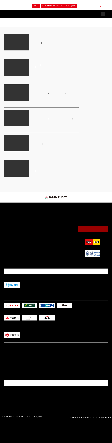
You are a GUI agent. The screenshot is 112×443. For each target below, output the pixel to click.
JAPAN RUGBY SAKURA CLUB (52, 6)
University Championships (38, 219)
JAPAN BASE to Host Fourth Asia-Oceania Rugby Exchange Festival (53, 37)
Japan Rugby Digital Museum (63, 234)
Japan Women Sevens (12, 219)
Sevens (32, 214)
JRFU (63, 120)
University (33, 228)
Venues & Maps (59, 221)
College (32, 233)
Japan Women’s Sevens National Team (48, 120)
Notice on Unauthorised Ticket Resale (51, 60)
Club (31, 226)
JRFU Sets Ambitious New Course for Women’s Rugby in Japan (51, 113)
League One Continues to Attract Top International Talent (51, 139)
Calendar (57, 219)
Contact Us (92, 230)
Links (28, 435)
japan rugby (11, 19)
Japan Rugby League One (58, 93)
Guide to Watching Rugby (62, 217)
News (46, 14)
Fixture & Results (29, 14)
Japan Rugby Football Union (16, 5)
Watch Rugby (62, 14)
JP (104, 6)
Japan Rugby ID (70, 6)
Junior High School (35, 235)
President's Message (60, 232)
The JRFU (79, 14)
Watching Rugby (61, 214)
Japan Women (9, 214)
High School (33, 230)
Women (32, 223)
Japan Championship (36, 216)
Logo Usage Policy (60, 239)
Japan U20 (8, 223)
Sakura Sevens (41, 122)
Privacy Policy (37, 435)
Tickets (94, 14)
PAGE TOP (56, 427)
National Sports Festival (37, 221)
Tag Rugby (33, 238)
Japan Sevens (9, 216)
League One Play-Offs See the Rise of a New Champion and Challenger (54, 87)
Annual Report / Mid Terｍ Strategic (65, 237)
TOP (5, 19)
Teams (12, 14)
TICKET (35, 6)
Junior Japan (9, 221)
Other (31, 240)
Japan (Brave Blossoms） (13, 211)
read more (33, 52)
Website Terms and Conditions (12, 435)
